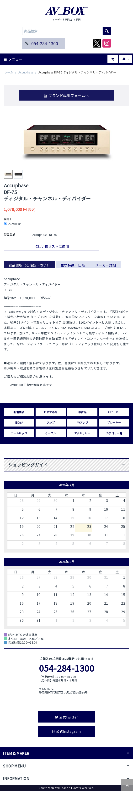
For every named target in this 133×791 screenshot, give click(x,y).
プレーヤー (114, 422)
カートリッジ (19, 433)
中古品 (82, 412)
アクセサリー (82, 433)
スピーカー (114, 412)
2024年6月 (13, 224)
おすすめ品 (50, 412)
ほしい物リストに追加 (51, 246)
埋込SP (19, 422)
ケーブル (50, 433)
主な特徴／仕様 (73, 265)
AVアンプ (82, 422)
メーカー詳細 (105, 265)
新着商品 (18, 412)
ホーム (8, 72)
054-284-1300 (44, 43)
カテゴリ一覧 (114, 433)
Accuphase (25, 72)
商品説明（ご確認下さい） (29, 265)
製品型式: (10, 234)
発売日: (9, 219)
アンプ (51, 422)
